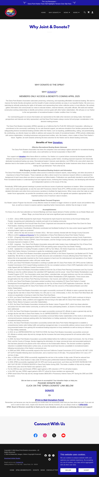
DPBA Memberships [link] (23, 470)
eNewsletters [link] (53, 470)
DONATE (51, 92)
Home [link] (43, 12)
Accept (86, 470)
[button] (55, 12)
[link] (11, 12)
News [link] (43, 470)
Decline (68, 470)
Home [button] (12, 470)
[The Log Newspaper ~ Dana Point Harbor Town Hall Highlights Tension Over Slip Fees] (49, 2)
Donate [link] (36, 470)
